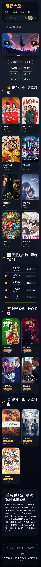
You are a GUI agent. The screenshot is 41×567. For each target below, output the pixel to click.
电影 (7, 12)
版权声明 (31, 548)
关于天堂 (10, 548)
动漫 (29, 12)
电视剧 (14, 12)
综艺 (22, 12)
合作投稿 (20, 554)
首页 (6, 27)
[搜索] (15, 18)
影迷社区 (20, 548)
